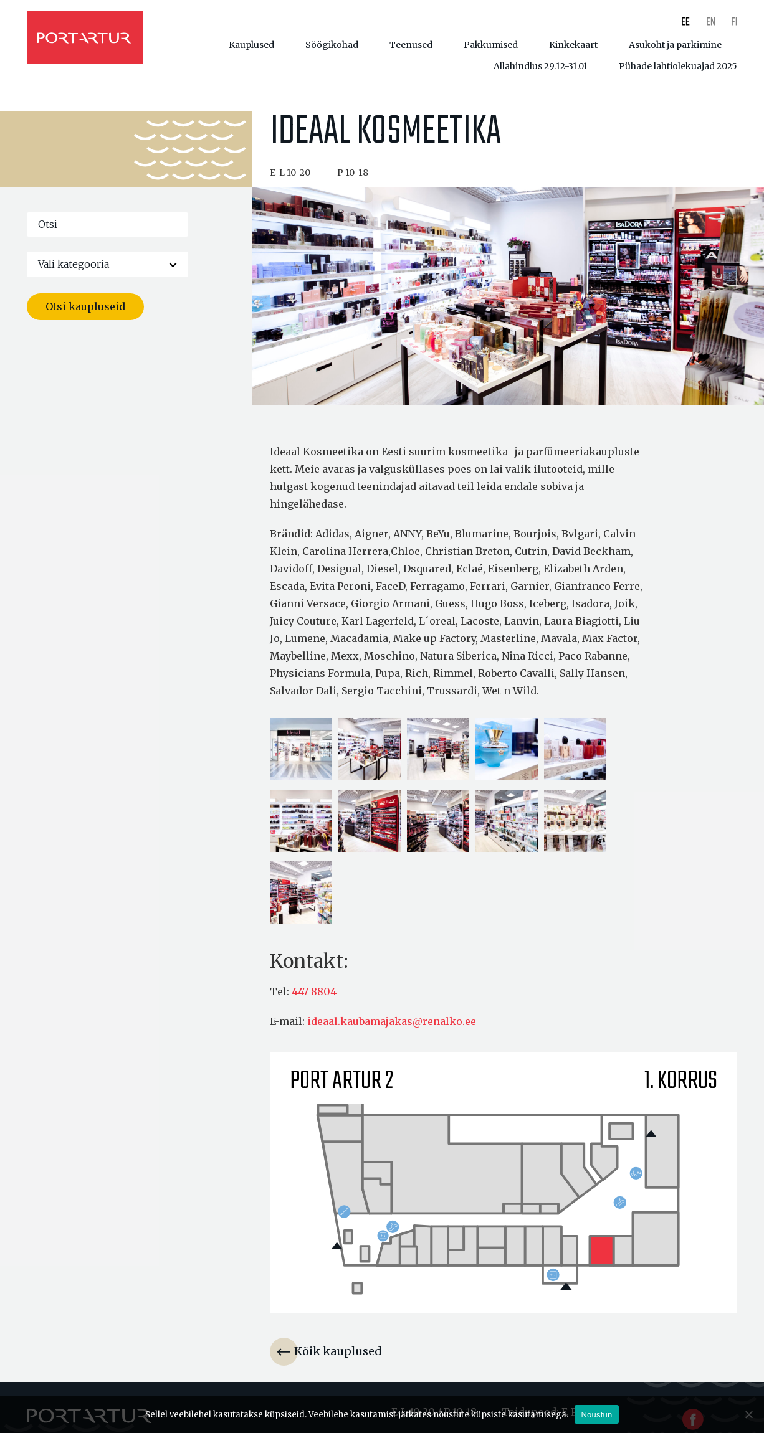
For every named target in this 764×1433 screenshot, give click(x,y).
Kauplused (251, 44)
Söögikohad (331, 44)
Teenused (410, 44)
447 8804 (314, 994)
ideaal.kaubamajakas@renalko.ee (391, 1024)
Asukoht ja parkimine (675, 44)
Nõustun (596, 1414)
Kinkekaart (573, 44)
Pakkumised (491, 44)
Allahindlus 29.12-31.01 (541, 66)
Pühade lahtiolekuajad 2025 (678, 66)
